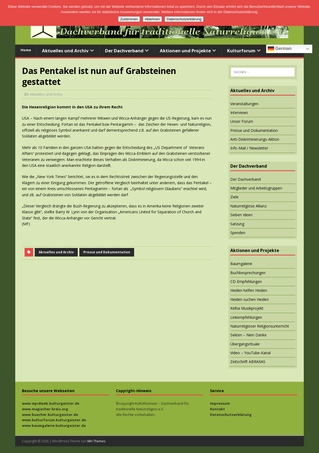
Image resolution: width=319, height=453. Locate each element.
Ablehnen (152, 19)
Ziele (234, 196)
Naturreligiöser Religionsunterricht (259, 326)
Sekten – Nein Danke (248, 334)
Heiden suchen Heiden (249, 299)
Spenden (237, 232)
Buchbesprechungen (248, 272)
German (279, 49)
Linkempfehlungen (246, 317)
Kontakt (217, 409)
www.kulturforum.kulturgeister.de (54, 419)
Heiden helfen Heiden (248, 290)
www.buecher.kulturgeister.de (50, 414)
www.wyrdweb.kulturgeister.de (50, 403)
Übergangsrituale (245, 343)
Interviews (239, 112)
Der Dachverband (124, 51)
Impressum (220, 403)
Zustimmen (129, 19)
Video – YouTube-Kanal (250, 352)
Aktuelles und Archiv (65, 51)
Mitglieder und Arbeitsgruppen (256, 188)
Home (26, 50)
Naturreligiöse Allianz (248, 205)
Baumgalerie (241, 263)
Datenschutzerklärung (231, 414)
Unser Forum (241, 121)
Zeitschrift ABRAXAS (247, 361)
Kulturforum (241, 51)
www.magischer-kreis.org (45, 409)
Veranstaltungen (244, 103)
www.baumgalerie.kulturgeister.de (54, 425)
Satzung (237, 223)
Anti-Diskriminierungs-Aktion (254, 139)
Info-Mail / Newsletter (249, 148)
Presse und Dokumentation (106, 252)
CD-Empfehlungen (246, 281)
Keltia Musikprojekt (246, 308)
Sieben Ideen (241, 214)
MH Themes (96, 441)
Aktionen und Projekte (185, 51)
